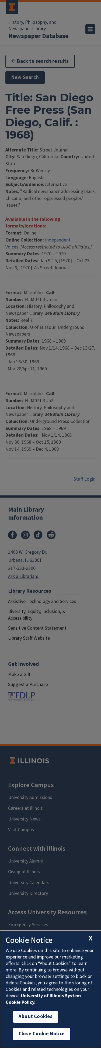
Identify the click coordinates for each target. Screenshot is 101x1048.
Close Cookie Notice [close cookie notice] (42, 1033)
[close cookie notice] (90, 938)
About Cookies (36, 1016)
